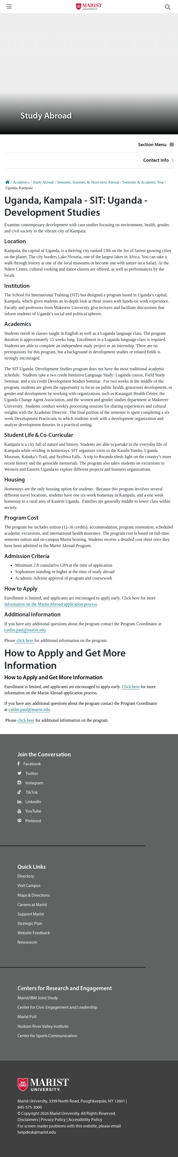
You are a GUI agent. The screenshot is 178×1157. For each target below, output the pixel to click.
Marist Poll (27, 1016)
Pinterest (33, 820)
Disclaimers (28, 1119)
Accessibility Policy (85, 1119)
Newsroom (27, 942)
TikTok (32, 792)
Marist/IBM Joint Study (38, 997)
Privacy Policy (53, 1119)
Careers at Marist (32, 904)
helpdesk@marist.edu (37, 1132)
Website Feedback (34, 932)
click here (24, 640)
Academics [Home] (21, 182)
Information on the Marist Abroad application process (50, 604)
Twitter (32, 773)
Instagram (34, 782)
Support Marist (31, 914)
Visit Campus (29, 885)
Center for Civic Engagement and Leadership (57, 1007)
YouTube (33, 811)
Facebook (32, 763)
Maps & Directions (34, 895)
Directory (26, 876)
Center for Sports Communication (47, 1035)
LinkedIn (33, 801)
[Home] (7, 182)
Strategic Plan (30, 923)
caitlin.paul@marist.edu (25, 630)
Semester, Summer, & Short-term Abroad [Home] (88, 182)
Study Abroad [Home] (43, 182)
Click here (130, 686)
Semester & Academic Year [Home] (143, 182)
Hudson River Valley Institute (43, 1026)
